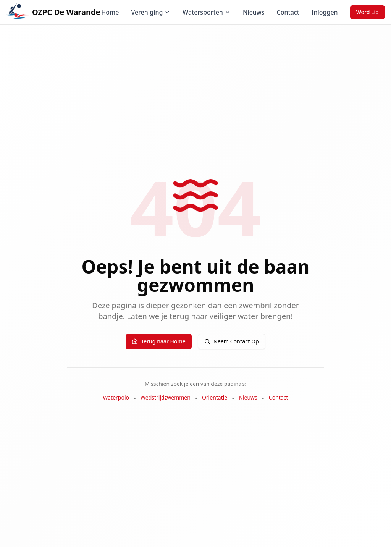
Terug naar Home (159, 341)
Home (110, 12)
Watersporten (207, 12)
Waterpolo (116, 397)
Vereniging (150, 12)
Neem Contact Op (231, 341)
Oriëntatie (214, 397)
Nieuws (254, 12)
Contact (288, 12)
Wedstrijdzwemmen (166, 397)
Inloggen (325, 12)
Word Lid (367, 12)
